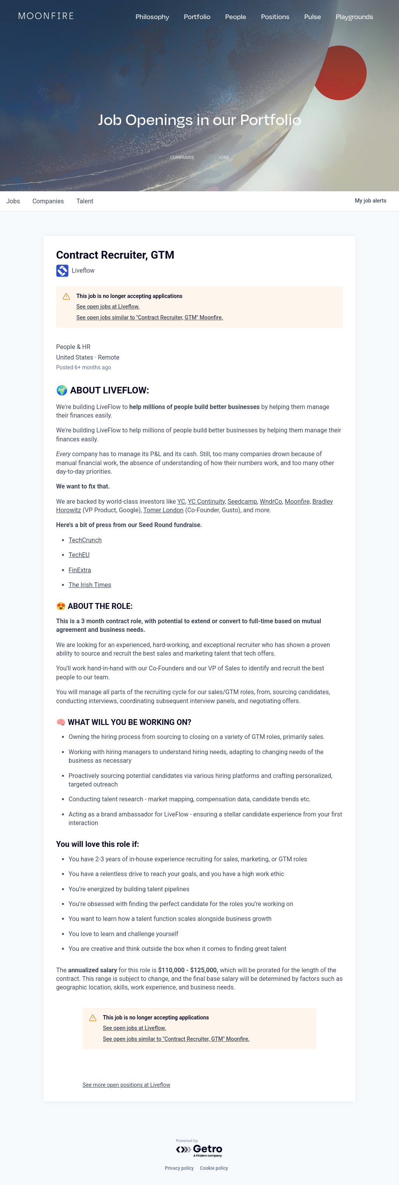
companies (48, 201)
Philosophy (152, 16)
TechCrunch (85, 540)
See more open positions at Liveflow (126, 1085)
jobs (13, 201)
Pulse (312, 16)
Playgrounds (354, 16)
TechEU (79, 555)
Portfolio (197, 16)
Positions (275, 16)
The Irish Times (90, 585)
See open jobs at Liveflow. (107, 306)
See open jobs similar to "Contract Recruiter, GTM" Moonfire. (149, 317)
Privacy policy (179, 1168)
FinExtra (80, 570)
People (235, 16)
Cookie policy (214, 1168)
